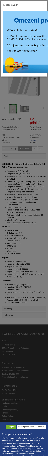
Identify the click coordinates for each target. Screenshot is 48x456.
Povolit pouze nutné (26, 427)
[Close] (44, 4)
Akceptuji (11, 427)
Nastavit (41, 427)
